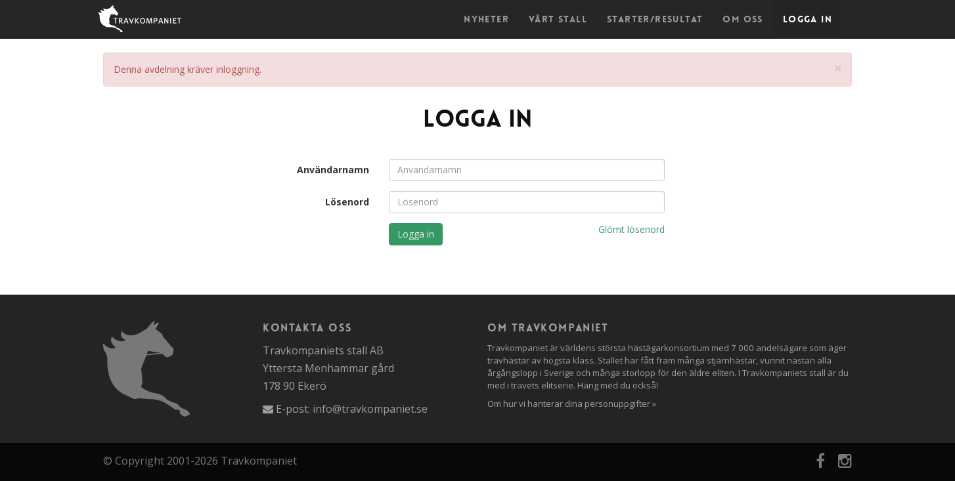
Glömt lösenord (631, 229)
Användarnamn (333, 169)
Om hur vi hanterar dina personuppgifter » (571, 403)
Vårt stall (558, 19)
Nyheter (486, 19)
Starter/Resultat (655, 19)
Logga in (807, 19)
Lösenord (347, 202)
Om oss (742, 19)
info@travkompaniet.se (370, 409)
